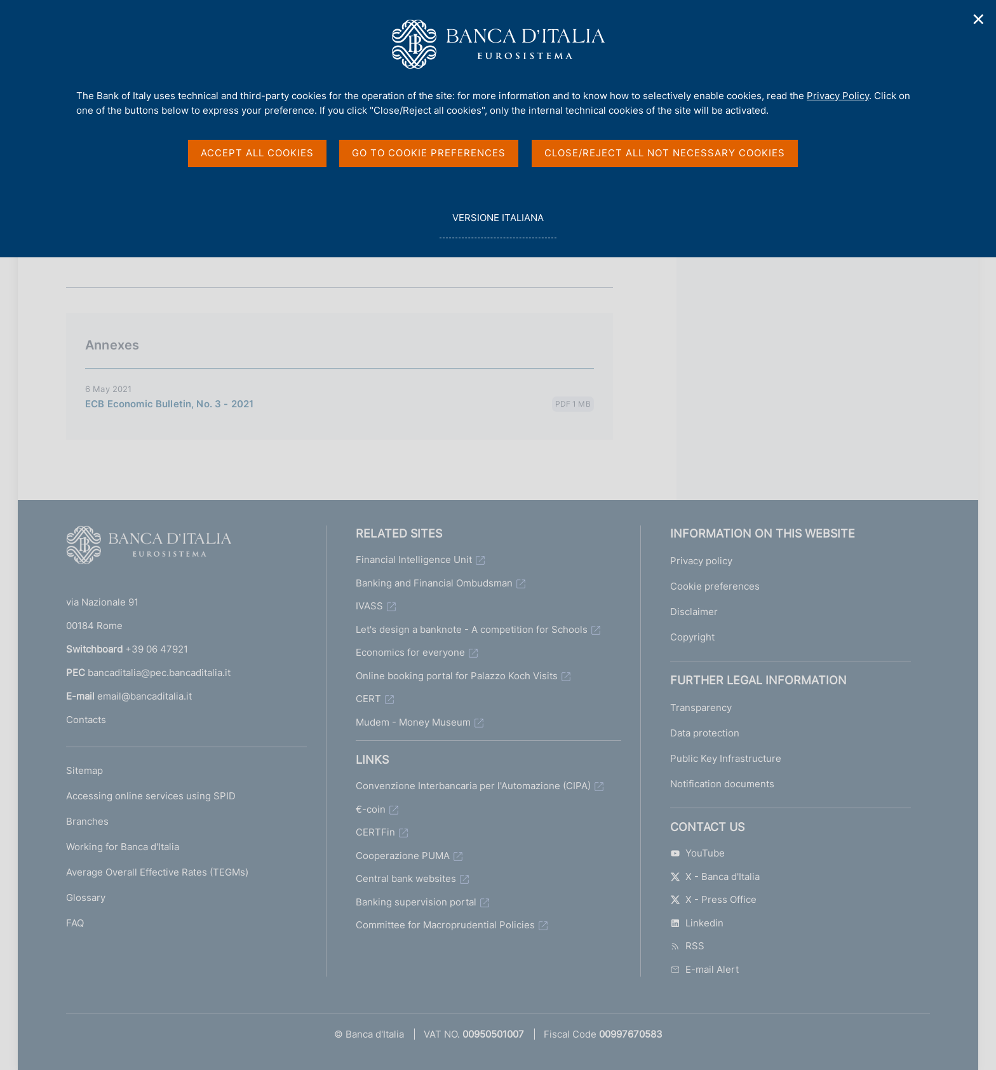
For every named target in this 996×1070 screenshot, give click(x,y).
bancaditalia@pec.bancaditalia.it (159, 673)
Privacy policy (701, 561)
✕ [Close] (978, 19)
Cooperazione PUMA (403, 856)
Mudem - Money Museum (413, 722)
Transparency (701, 707)
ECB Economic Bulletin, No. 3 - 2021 (169, 404)
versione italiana (498, 224)
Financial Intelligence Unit (414, 559)
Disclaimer (694, 612)
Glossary (85, 897)
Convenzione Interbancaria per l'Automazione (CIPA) (473, 786)
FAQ (75, 923)
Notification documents (722, 784)
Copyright (692, 637)
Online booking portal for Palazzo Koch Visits (457, 676)
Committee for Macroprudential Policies (445, 925)
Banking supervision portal (416, 902)
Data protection (704, 733)
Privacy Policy (838, 96)
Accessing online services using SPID (151, 796)
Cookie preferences (715, 586)
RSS (687, 946)
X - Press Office (713, 899)
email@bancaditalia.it (144, 696)
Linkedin (696, 923)
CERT (368, 699)
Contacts (86, 720)
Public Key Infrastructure (725, 758)
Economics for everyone (410, 652)
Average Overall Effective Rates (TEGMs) (157, 872)
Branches (87, 821)
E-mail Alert (704, 969)
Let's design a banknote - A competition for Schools (472, 629)
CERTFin (375, 832)
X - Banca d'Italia (715, 876)
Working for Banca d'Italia (122, 847)
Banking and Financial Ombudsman (434, 583)
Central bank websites (406, 878)
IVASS (369, 606)
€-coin (371, 809)
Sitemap (84, 770)
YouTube (697, 853)
